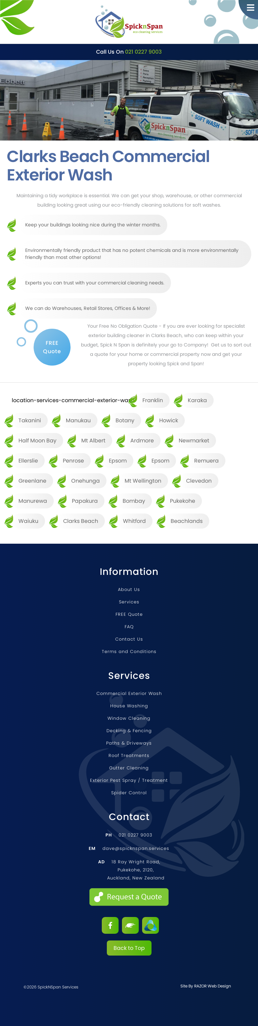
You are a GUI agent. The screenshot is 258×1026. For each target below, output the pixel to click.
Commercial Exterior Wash (129, 693)
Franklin (152, 400)
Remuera (206, 461)
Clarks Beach (80, 521)
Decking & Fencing (129, 730)
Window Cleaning (129, 718)
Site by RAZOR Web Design (205, 986)
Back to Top (129, 948)
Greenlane (32, 481)
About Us (129, 589)
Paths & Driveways (129, 743)
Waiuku (28, 521)
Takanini (29, 420)
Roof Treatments (129, 755)
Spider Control (129, 793)
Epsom (118, 461)
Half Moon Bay (37, 440)
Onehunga (85, 481)
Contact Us (129, 639)
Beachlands (187, 521)
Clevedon (199, 481)
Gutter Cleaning (129, 768)
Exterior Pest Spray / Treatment (129, 780)
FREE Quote (129, 614)
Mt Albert (93, 440)
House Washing (129, 706)
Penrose (73, 461)
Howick (168, 420)
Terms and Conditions (129, 651)
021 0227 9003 (143, 52)
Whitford (134, 521)
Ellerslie (28, 461)
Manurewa (32, 501)
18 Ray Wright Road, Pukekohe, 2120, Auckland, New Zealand (131, 870)
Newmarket (194, 440)
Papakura (85, 501)
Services (129, 602)
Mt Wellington (143, 481)
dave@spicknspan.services (129, 848)
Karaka (197, 400)
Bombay (134, 501)
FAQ (129, 627)
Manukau (78, 420)
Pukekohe (182, 501)
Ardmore (142, 440)
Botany (125, 420)
